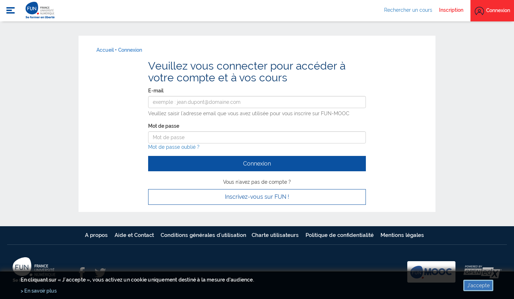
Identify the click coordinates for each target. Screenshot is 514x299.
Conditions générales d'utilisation (203, 235)
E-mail (155, 90)
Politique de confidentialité (340, 235)
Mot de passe (163, 126)
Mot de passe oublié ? (174, 147)
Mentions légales (402, 235)
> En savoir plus (39, 291)
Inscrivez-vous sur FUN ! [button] (257, 196)
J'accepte (478, 285)
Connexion (130, 50)
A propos (97, 235)
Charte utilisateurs (276, 235)
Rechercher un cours (408, 10)
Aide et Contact (135, 235)
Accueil (105, 50)
